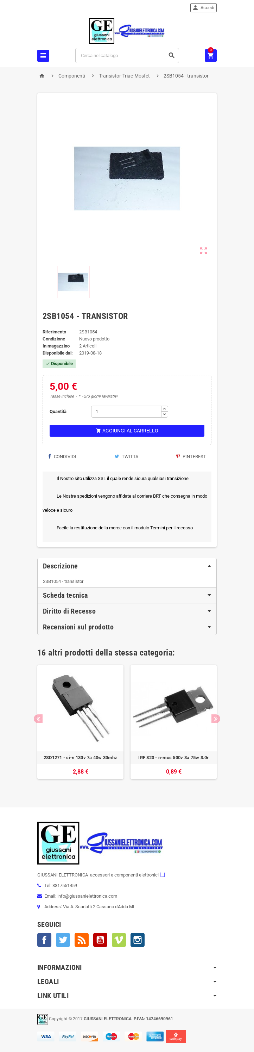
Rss (82, 940)
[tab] (127, 566)
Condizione (54, 339)
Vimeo (119, 940)
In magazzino (56, 346)
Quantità (58, 411)
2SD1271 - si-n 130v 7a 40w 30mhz (80, 757)
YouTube (100, 940)
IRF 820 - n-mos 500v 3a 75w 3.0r (173, 757)
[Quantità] (126, 412)
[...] (162, 875)
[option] (80, 725)
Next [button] (215, 718)
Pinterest (191, 456)
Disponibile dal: (58, 353)
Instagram (138, 940)
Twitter (63, 940)
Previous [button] (38, 718)
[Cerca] (127, 55)
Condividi (62, 456)
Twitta (126, 456)
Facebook (44, 940)
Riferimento (54, 331)
